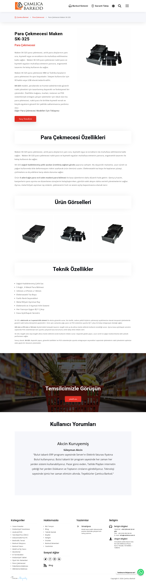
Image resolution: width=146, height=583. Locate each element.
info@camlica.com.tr (127, 535)
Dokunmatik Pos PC (20, 538)
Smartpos (86, 526)
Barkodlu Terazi (18, 540)
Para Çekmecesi (38, 17)
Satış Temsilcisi (25, 119)
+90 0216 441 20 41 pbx (124, 530)
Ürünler (48, 540)
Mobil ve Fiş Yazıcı (19, 549)
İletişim (48, 538)
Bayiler (47, 535)
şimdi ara (73, 399)
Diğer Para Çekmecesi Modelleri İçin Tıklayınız (37, 110)
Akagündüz (22, 578)
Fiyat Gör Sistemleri (20, 560)
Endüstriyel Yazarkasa (21, 529)
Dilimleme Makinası (19, 569)
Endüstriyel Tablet (19, 557)
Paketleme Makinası (20, 566)
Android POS (17, 532)
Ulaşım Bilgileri (120, 539)
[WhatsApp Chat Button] (140, 572)
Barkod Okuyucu (19, 543)
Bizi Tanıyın (49, 526)
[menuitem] (78, 6)
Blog (47, 529)
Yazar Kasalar (17, 526)
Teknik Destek (50, 532)
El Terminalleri (17, 555)
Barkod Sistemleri (52, 543)
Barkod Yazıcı (17, 546)
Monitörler (16, 552)
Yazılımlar (49, 546)
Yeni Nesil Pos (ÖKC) (20, 535)
